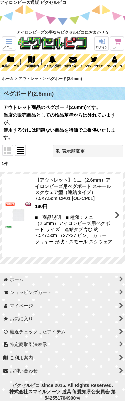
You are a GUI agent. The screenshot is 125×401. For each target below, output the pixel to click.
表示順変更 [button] (70, 151)
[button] (9, 43)
